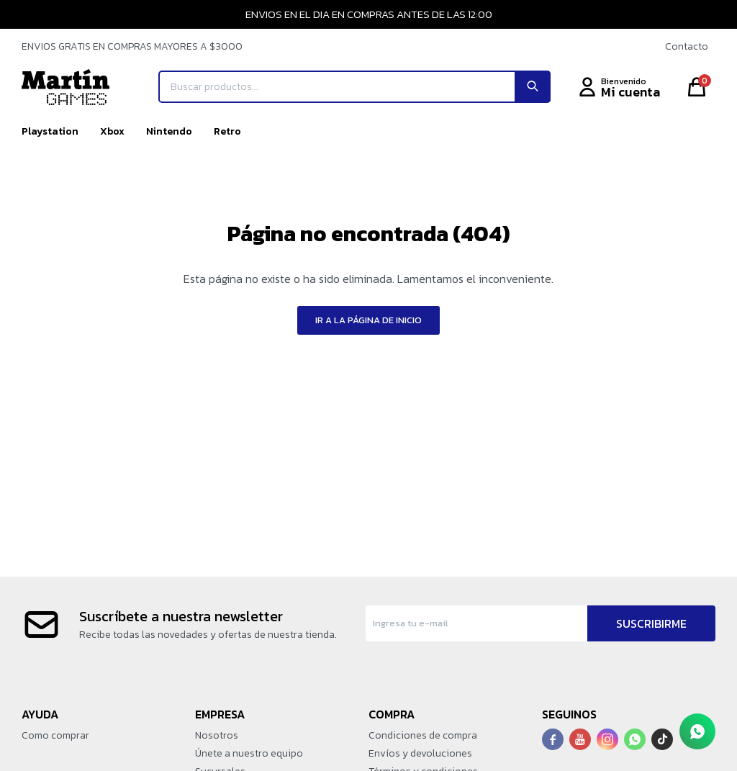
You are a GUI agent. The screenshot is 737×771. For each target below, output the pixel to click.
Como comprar (55, 735)
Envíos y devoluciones (420, 753)
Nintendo (169, 131)
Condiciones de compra (422, 735)
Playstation (50, 131)
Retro (227, 131)
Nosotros (216, 735)
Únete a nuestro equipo (249, 753)
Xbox (112, 131)
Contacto (686, 46)
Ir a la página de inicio (368, 320)
